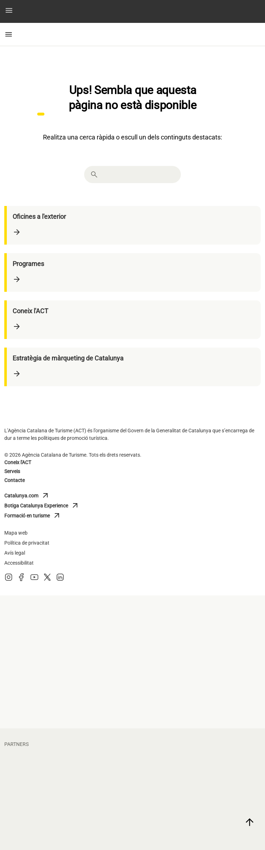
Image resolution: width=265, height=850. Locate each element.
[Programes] (134, 272)
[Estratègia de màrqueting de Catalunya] (134, 366)
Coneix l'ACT (17, 462)
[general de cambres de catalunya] (66, 706)
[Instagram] (8, 579)
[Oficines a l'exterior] (134, 225)
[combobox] (139, 174)
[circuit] (198, 769)
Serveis (12, 471)
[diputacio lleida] (198, 618)
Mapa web (16, 533)
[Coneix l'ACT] (134, 319)
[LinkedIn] (60, 579)
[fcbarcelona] (66, 769)
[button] (9, 12)
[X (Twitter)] (47, 579)
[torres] (198, 827)
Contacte (14, 480)
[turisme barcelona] (66, 676)
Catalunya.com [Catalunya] (36, 495)
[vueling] (66, 798)
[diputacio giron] (66, 647)
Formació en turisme (36, 515)
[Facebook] (21, 579)
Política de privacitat (26, 543)
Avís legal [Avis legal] (14, 553)
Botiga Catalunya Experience (42, 505)
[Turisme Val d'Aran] (198, 676)
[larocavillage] (66, 827)
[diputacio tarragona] (66, 618)
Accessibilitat (19, 563)
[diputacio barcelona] (198, 647)
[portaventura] (198, 798)
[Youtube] (34, 579)
